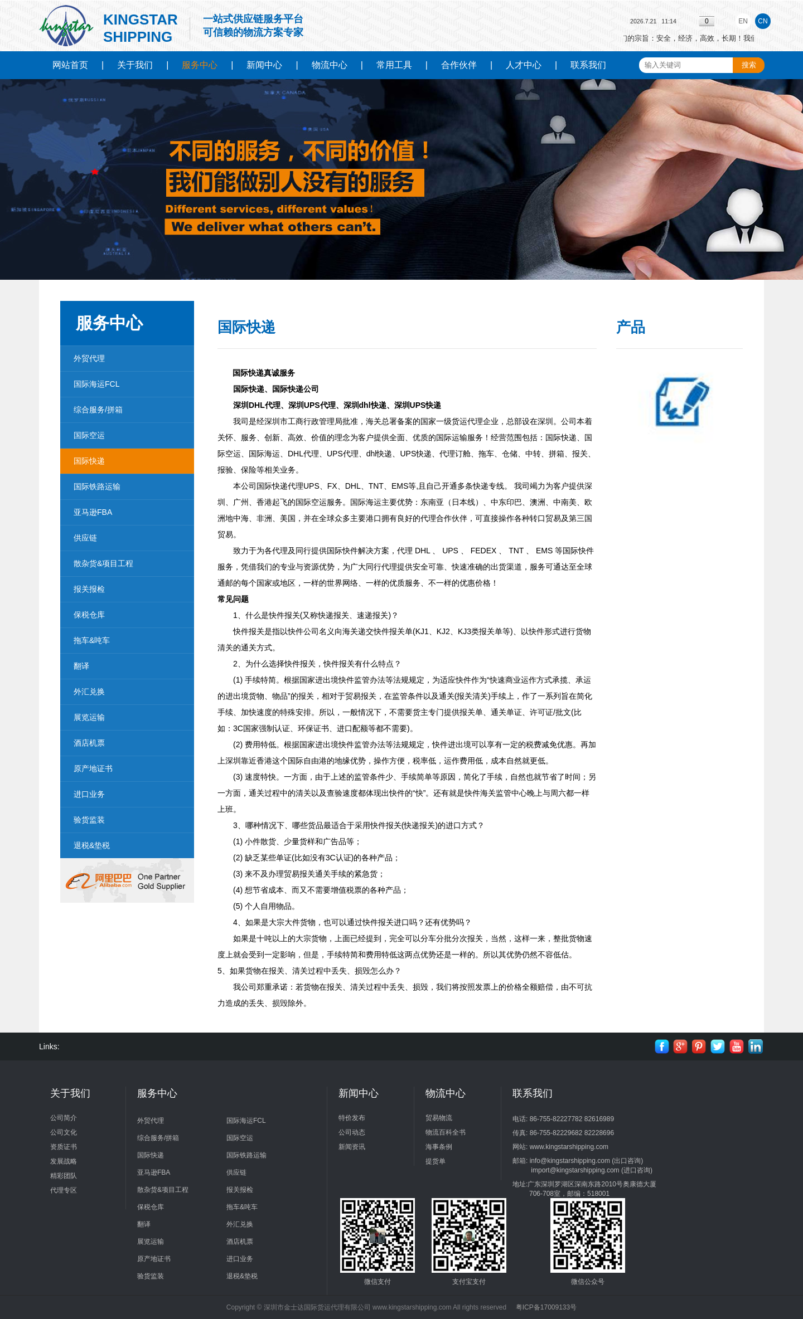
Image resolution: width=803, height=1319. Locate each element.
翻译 (81, 665)
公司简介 (63, 1118)
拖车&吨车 (92, 640)
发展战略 (63, 1161)
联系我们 (588, 65)
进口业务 (89, 794)
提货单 (435, 1161)
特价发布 (351, 1118)
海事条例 (438, 1147)
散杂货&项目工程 (103, 563)
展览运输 (89, 717)
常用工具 (394, 65)
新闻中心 (264, 65)
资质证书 (63, 1147)
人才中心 (523, 65)
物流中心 (329, 65)
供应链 (85, 537)
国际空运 (89, 435)
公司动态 (351, 1132)
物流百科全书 (445, 1132)
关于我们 (135, 65)
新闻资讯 (351, 1147)
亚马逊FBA (93, 512)
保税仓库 (89, 614)
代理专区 (63, 1190)
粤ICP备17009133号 (546, 1307)
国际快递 (89, 460)
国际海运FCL (96, 383)
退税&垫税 (92, 845)
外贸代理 (89, 358)
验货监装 (89, 819)
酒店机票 (89, 742)
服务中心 (199, 65)
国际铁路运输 (97, 486)
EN (743, 21)
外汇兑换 (89, 691)
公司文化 (63, 1132)
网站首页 (70, 65)
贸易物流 (438, 1118)
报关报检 (89, 589)
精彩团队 (63, 1176)
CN (762, 21)
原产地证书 (93, 768)
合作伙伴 (459, 65)
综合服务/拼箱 (98, 409)
